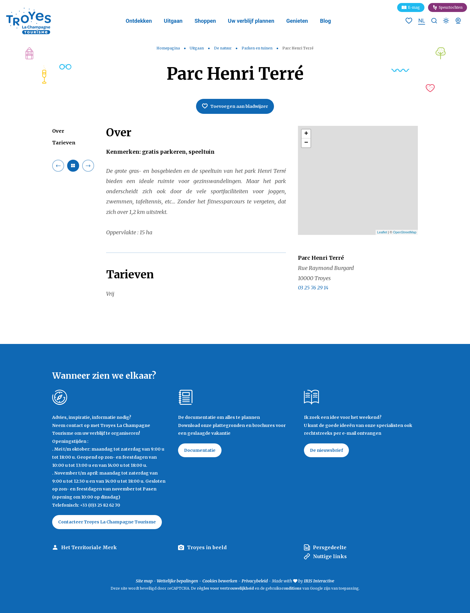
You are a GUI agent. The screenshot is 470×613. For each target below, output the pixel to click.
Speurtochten (451, 7)
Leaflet (382, 232)
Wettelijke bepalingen (177, 581)
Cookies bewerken (219, 581)
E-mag (414, 7)
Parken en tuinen (257, 48)
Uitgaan (173, 21)
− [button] (306, 142)
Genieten (297, 21)
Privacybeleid (255, 581)
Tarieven (64, 143)
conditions (291, 588)
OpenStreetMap (404, 232)
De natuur (223, 48)
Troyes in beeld (207, 547)
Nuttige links (330, 556)
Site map (144, 581)
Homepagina (168, 48)
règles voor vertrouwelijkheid (225, 588)
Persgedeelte (330, 547)
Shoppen (205, 21)
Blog (325, 21)
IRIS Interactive (319, 581)
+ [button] (306, 133)
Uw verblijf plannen (251, 21)
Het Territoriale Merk (89, 547)
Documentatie (200, 450)
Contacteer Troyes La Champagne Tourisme (107, 522)
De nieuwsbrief (326, 450)
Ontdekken (139, 21)
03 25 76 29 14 (313, 288)
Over (58, 131)
